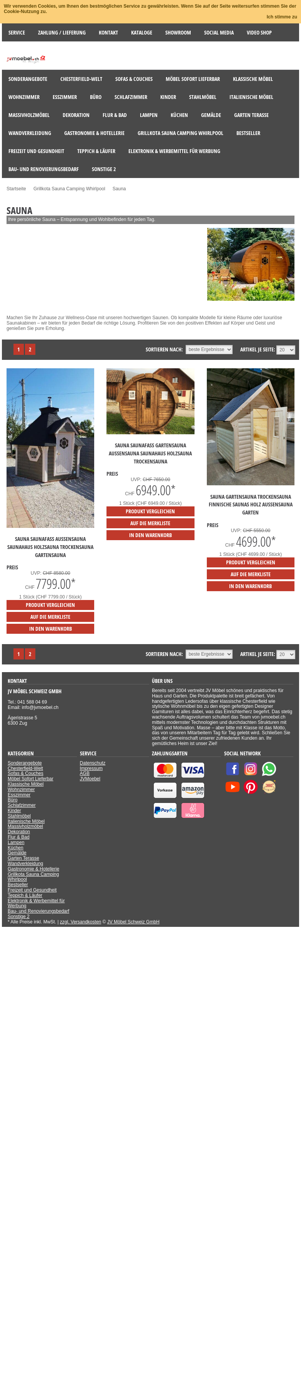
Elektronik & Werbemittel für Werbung (36, 903)
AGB (85, 773)
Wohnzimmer (21, 789)
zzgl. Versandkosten (80, 922)
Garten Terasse (23, 858)
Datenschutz (93, 763)
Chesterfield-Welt (25, 768)
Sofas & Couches (25, 773)
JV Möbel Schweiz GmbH (133, 922)
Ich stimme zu (282, 17)
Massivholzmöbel (25, 826)
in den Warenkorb (50, 628)
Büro (12, 800)
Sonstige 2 (19, 916)
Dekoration (19, 831)
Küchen (15, 848)
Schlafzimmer (22, 805)
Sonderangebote (25, 763)
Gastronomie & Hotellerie (33, 869)
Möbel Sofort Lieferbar (30, 778)
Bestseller (18, 884)
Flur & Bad (19, 837)
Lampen (16, 842)
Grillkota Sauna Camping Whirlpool (33, 877)
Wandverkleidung (25, 863)
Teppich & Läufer (25, 895)
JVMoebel (90, 778)
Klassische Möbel (25, 784)
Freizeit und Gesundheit (32, 890)
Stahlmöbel (19, 816)
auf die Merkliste (50, 616)
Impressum (91, 768)
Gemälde (17, 853)
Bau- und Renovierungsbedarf (38, 911)
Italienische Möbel (26, 821)
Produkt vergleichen (50, 604)
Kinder (14, 810)
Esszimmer (19, 795)
